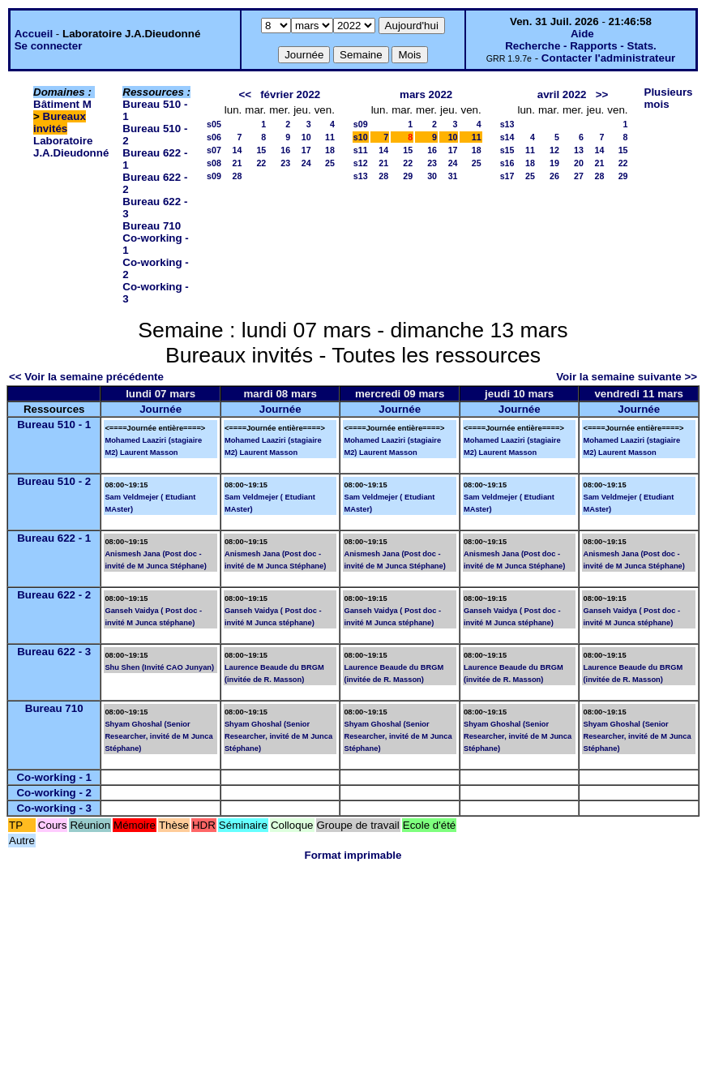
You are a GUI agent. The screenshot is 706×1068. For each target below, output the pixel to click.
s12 (360, 163)
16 (285, 150)
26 (554, 176)
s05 (214, 124)
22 (261, 163)
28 (237, 176)
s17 (507, 176)
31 (453, 176)
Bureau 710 (151, 226)
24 (306, 163)
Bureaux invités (59, 122)
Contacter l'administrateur (608, 58)
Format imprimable (353, 855)
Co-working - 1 (54, 777)
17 (306, 150)
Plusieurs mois (668, 98)
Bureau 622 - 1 (54, 538)
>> (602, 94)
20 (579, 163)
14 (237, 150)
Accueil (34, 34)
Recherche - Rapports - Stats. (581, 46)
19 (554, 163)
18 (330, 150)
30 (432, 176)
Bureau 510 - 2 (54, 481)
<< (244, 94)
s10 (360, 137)
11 (330, 137)
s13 (360, 176)
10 (306, 137)
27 (579, 176)
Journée (160, 409)
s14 (507, 137)
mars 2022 (426, 94)
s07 (214, 150)
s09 (214, 176)
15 (261, 150)
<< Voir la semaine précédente (86, 377)
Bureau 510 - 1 (54, 424)
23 (285, 163)
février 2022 (290, 94)
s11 (360, 150)
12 (554, 150)
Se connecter (49, 46)
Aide (582, 34)
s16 (507, 163)
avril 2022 (562, 94)
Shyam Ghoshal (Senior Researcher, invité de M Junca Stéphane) (158, 736)
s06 (214, 137)
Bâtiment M (62, 104)
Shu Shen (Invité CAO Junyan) (159, 667)
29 (408, 176)
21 (237, 163)
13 (579, 150)
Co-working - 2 (54, 793)
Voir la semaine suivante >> (626, 377)
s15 (507, 150)
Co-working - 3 (54, 808)
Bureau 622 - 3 (54, 652)
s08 (214, 163)
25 (330, 163)
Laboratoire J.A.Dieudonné (71, 147)
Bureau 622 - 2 (54, 595)
